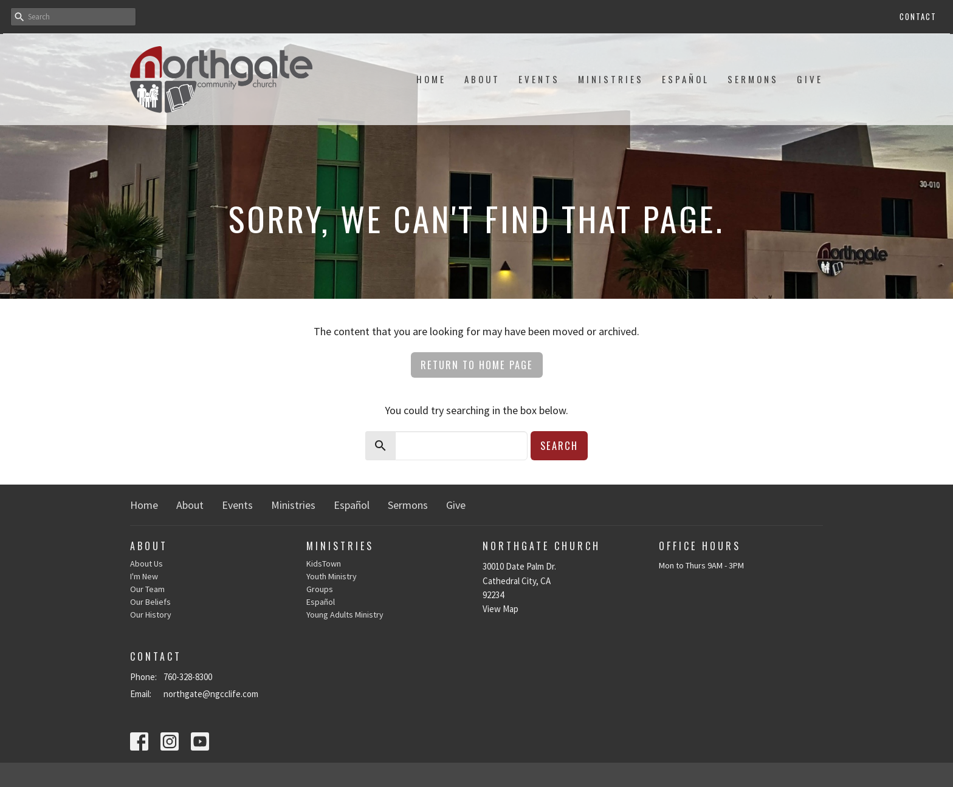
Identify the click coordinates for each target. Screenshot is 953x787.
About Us (146, 563)
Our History (150, 614)
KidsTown (323, 563)
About (482, 79)
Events (539, 79)
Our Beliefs (150, 601)
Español (685, 79)
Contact (918, 16)
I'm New (144, 576)
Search (559, 445)
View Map (500, 609)
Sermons (753, 79)
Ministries (611, 79)
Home (431, 79)
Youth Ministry (331, 576)
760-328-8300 (187, 677)
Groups (319, 589)
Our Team (147, 589)
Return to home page (477, 364)
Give (810, 79)
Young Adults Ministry (345, 614)
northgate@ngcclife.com (210, 694)
